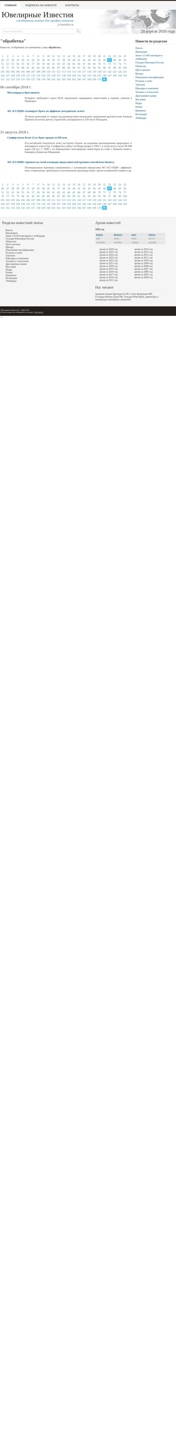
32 (33, 60)
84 (43, 67)
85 (48, 67)
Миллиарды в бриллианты (23, 92)
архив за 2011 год (143, 257)
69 (94, 63)
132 (33, 75)
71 (104, 63)
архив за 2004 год (143, 277)
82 (33, 67)
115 (74, 71)
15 (74, 56)
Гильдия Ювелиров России (149, 62)
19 (94, 56)
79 (18, 67)
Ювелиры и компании (146, 88)
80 (23, 67)
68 (89, 63)
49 (119, 60)
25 (124, 56)
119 (94, 71)
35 (48, 60)
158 (38, 79)
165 (74, 79)
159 (43, 79)
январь (99, 234)
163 (64, 79)
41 (79, 60)
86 (53, 67)
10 (48, 56)
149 (120, 75)
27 (7, 60)
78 (12, 67)
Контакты (72, 5)
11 (53, 56)
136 (53, 75)
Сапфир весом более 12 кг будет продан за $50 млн (37, 137)
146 (104, 75)
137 (59, 75)
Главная (11, 5)
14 (68, 56)
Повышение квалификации (149, 77)
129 (18, 75)
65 (74, 63)
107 (33, 71)
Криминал (140, 110)
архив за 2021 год (108, 263)
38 (63, 60)
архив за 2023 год (108, 257)
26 (2, 60)
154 (18, 79)
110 (48, 71)
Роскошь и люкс (143, 81)
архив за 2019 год (108, 269)
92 (84, 67)
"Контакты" (39, 312)
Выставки (140, 99)
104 (18, 71)
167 (84, 79)
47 (109, 60)
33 (38, 60)
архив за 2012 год (143, 255)
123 (115, 71)
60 (48, 63)
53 (12, 63)
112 (59, 71)
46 (104, 60)
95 (99, 67)
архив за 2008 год (143, 266)
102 (8, 71)
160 (48, 79)
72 (109, 63)
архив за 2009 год (143, 263)
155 (23, 79)
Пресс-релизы (142, 70)
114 (69, 71)
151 (3, 79)
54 (18, 63)
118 (89, 71)
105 (23, 71)
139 (69, 75)
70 (99, 63)
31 (28, 60)
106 (28, 71)
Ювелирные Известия (37, 14)
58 (38, 63)
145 (99, 75)
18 (89, 56)
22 (109, 56)
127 (8, 75)
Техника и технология (146, 92)
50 (124, 60)
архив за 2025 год (108, 252)
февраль (118, 234)
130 (23, 75)
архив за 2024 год (108, 255)
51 (2, 63)
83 (38, 67)
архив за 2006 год (143, 271)
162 (59, 79)
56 (28, 63)
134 (43, 75)
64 (68, 63)
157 (33, 79)
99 (119, 67)
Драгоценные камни (146, 95)
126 (3, 75)
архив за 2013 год (143, 252)
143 (89, 75)
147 (109, 75)
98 (114, 67)
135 (48, 75)
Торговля (140, 84)
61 (53, 63)
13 (63, 56)
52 (7, 63)
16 (79, 56)
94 (94, 67)
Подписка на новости (41, 5)
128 (13, 75)
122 (109, 71)
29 (18, 60)
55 (23, 63)
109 (43, 71)
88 (63, 67)
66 (79, 63)
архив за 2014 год (143, 249)
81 (28, 67)
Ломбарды (140, 118)
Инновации (141, 51)
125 (125, 71)
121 (104, 71)
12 (58, 56)
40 (74, 60)
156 (28, 79)
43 (89, 60)
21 (104, 56)
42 (84, 60)
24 (119, 56)
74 (119, 63)
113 (64, 71)
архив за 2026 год (108, 249)
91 (79, 67)
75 (124, 63)
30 (23, 60)
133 (38, 75)
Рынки (138, 107)
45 (99, 60)
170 (99, 79)
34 (43, 60)
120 (99, 71)
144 (94, 75)
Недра (138, 103)
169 (94, 79)
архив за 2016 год (108, 277)
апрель (151, 234)
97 (109, 67)
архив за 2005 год (143, 274)
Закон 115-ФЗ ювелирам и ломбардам (25, 236)
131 (28, 75)
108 (38, 71)
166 (79, 79)
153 (13, 79)
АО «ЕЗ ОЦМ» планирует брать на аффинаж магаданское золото (45, 111)
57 (33, 63)
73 (114, 63)
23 (114, 56)
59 (43, 63)
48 (114, 60)
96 (104, 67)
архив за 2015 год (108, 280)
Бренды (139, 73)
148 (115, 75)
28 (12, 60)
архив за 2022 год (108, 260)
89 (68, 67)
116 (79, 71)
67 (84, 63)
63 (63, 63)
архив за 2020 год (108, 266)
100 (125, 67)
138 (64, 75)
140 (74, 75)
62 (58, 63)
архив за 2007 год (143, 269)
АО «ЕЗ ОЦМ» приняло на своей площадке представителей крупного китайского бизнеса (60, 162)
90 (74, 67)
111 (53, 71)
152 (8, 79)
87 (58, 67)
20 (99, 56)
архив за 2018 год (108, 271)
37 (58, 60)
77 (7, 67)
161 (53, 79)
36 (53, 60)
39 (68, 60)
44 (94, 60)
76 (2, 67)
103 (13, 71)
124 (120, 71)
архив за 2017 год (108, 274)
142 (84, 75)
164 (69, 79)
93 (89, 67)
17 (84, 56)
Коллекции (141, 114)
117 (84, 71)
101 (3, 71)
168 (89, 79)
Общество (140, 66)
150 (125, 75)
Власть (139, 48)
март (133, 234)
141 (79, 75)
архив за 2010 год (143, 260)
